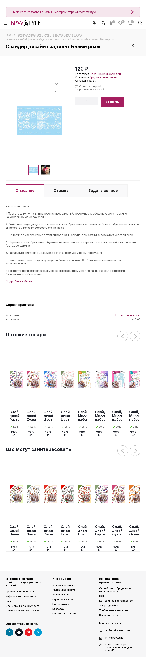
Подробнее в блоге (19, 281)
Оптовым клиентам (64, 613)
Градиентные (99, 77)
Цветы (113, 77)
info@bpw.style (114, 637)
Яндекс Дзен (19, 632)
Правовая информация (20, 591)
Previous (123, 336)
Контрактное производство (110, 580)
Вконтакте (9, 632)
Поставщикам (61, 604)
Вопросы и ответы (110, 614)
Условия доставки (63, 584)
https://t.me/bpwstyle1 (82, 12)
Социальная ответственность (24, 610)
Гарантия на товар (63, 599)
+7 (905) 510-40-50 (117, 630)
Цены (102, 595)
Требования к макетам (113, 610)
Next (135, 336)
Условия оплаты (62, 594)
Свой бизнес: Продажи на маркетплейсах (115, 590)
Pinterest (28, 632)
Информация (62, 579)
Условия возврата (63, 589)
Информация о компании (21, 596)
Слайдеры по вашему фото (22, 605)
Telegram (38, 632)
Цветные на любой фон (105, 73)
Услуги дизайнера (110, 605)
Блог (8, 601)
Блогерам (58, 608)
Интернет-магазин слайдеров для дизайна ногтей (23, 582)
